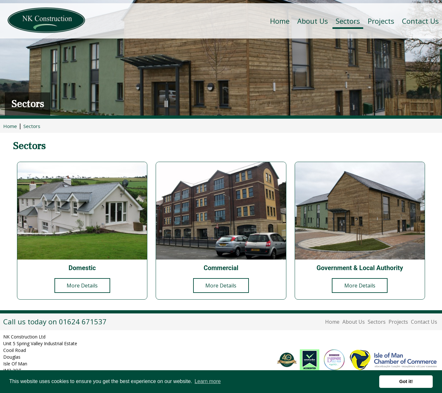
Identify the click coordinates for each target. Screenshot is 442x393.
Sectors (377, 321)
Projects (381, 21)
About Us (353, 321)
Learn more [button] (207, 381)
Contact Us (420, 21)
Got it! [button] (406, 381)
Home (280, 21)
